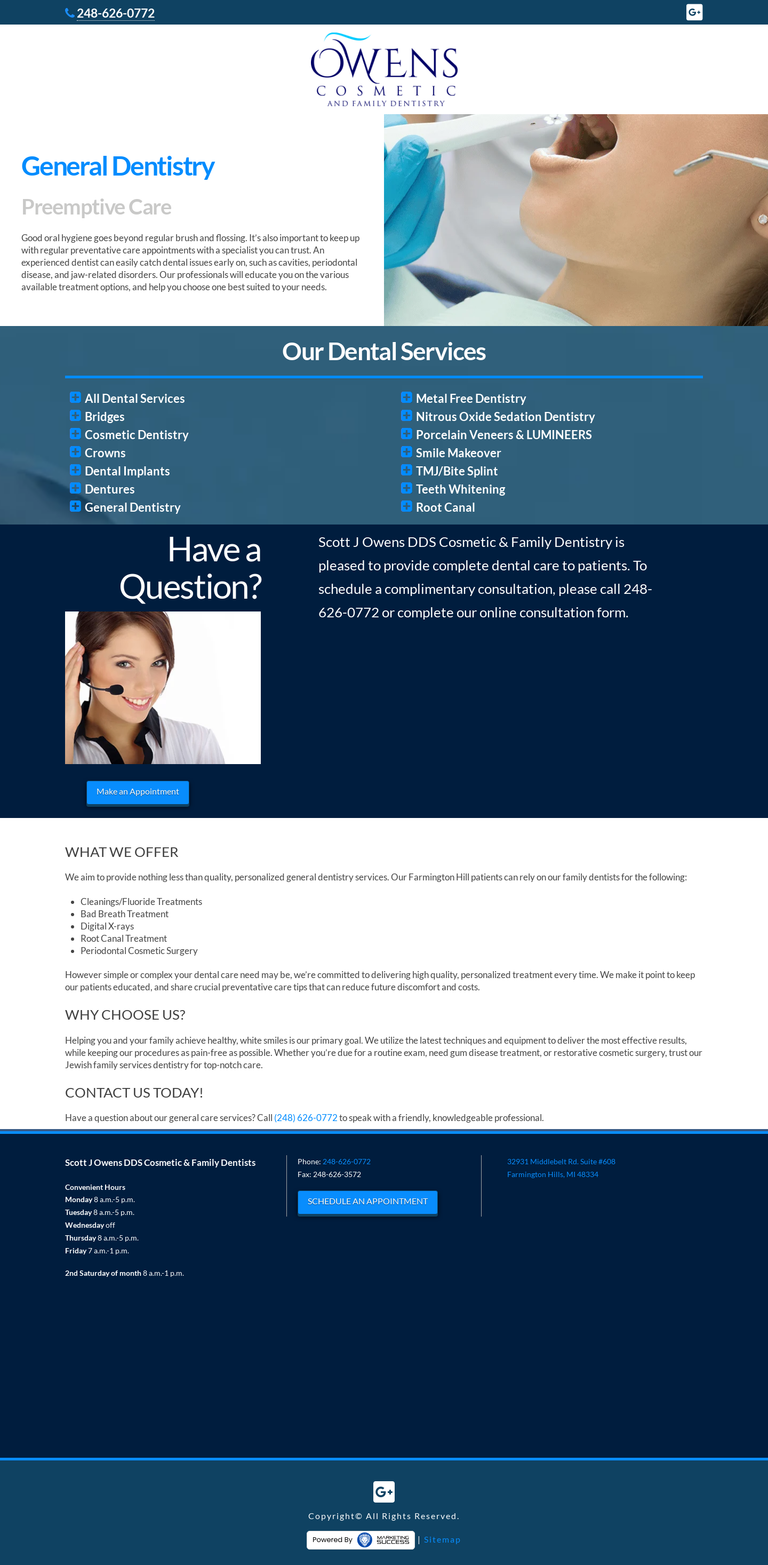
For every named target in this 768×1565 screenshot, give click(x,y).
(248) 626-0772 (306, 1117)
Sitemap (442, 1539)
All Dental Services (135, 398)
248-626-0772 (116, 12)
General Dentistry (133, 507)
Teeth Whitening (460, 489)
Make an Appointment (138, 791)
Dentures (110, 489)
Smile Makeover (458, 453)
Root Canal (445, 507)
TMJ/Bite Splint (457, 471)
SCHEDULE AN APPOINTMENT (368, 1201)
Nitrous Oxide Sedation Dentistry (505, 416)
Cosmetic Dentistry (137, 434)
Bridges (105, 416)
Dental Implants (127, 471)
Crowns (105, 453)
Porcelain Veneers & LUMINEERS (504, 434)
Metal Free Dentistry (471, 398)
